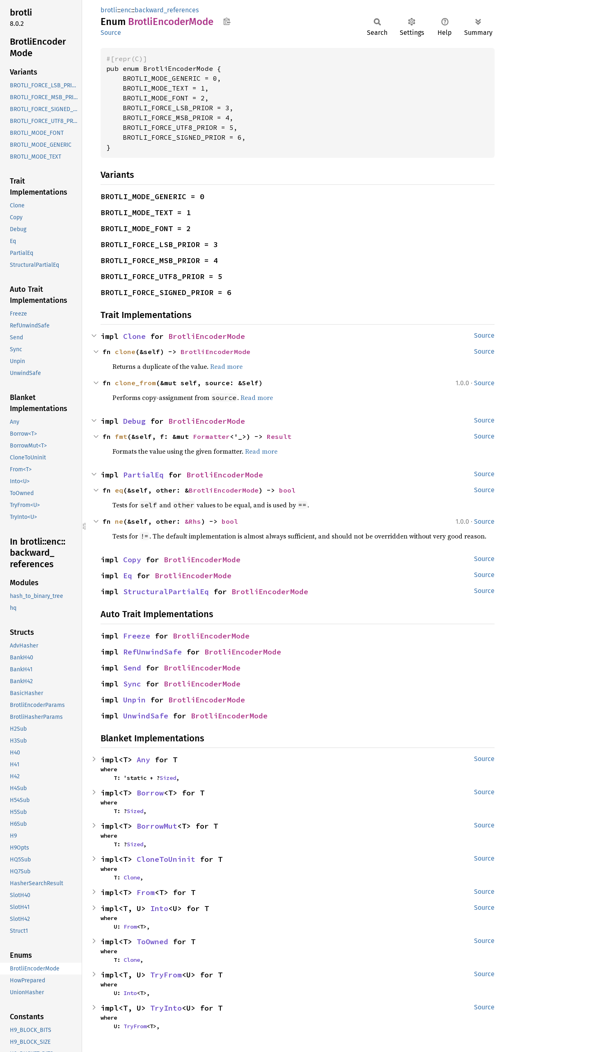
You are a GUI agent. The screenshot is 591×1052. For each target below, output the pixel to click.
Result (279, 436)
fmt (121, 436)
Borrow (150, 793)
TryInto (166, 1008)
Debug (134, 421)
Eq (127, 575)
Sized (168, 778)
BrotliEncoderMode (206, 336)
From (146, 892)
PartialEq (143, 474)
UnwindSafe (145, 715)
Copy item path (227, 21)
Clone (134, 336)
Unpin (134, 699)
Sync (132, 683)
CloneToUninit (166, 859)
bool (287, 490)
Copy (132, 559)
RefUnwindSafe (152, 652)
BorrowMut (157, 826)
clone (125, 352)
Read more (226, 366)
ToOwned (152, 941)
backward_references (167, 10)
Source (111, 32)
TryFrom (166, 974)
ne (119, 521)
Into (159, 908)
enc (126, 10)
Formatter (211, 436)
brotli (109, 10)
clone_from (135, 383)
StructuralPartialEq (166, 591)
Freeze (136, 636)
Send (132, 668)
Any (143, 759)
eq (119, 490)
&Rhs (193, 521)
